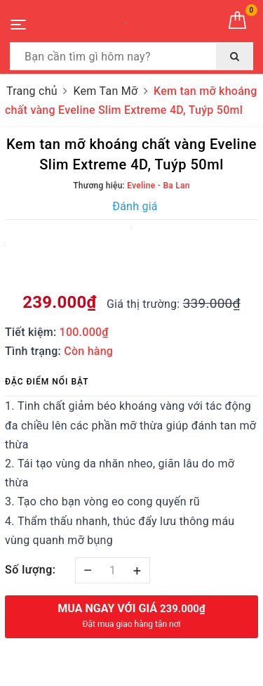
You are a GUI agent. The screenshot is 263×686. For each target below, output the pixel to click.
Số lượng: (30, 569)
